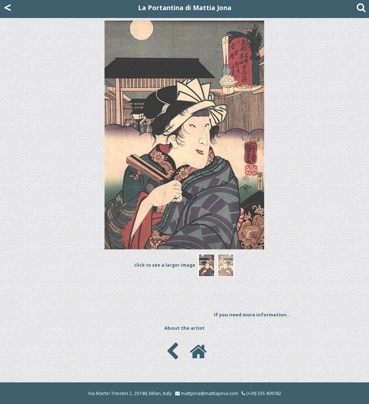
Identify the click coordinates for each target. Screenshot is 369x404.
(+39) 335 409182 (261, 393)
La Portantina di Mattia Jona (184, 7)
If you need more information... (252, 314)
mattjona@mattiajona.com (209, 393)
